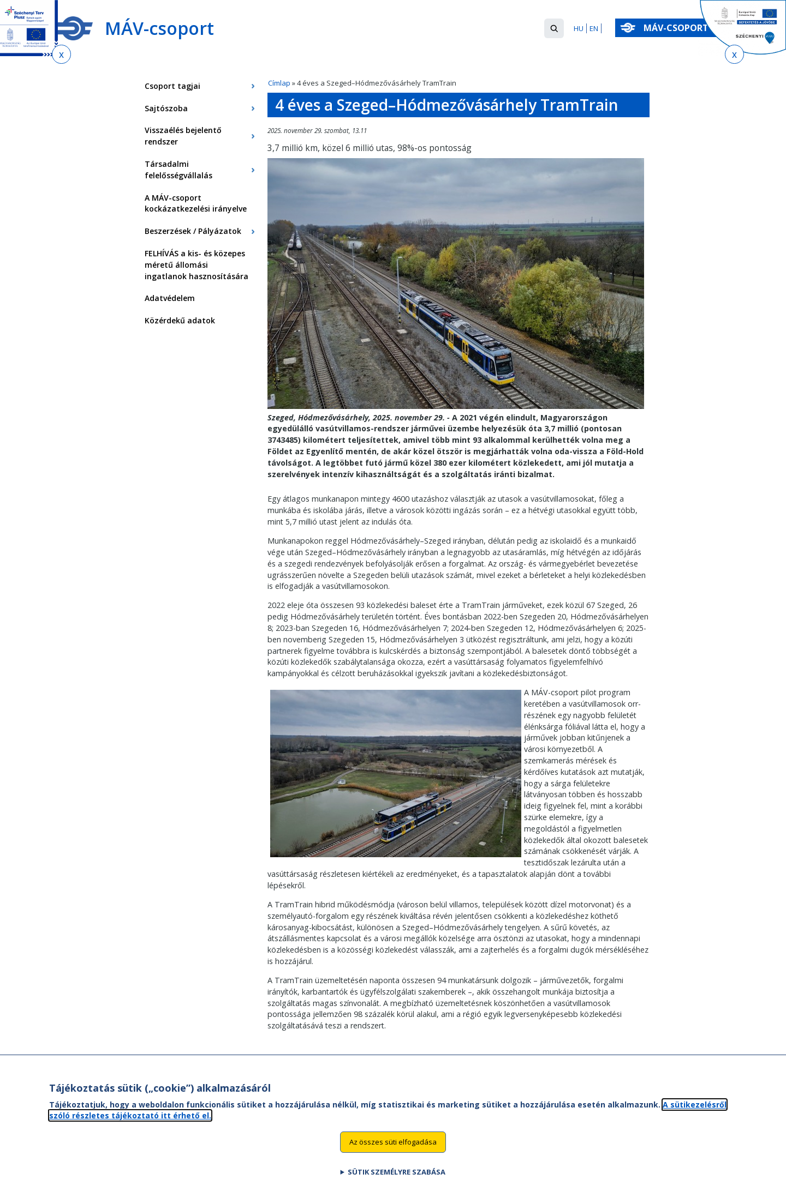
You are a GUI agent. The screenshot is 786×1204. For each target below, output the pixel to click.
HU (578, 28)
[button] (554, 28)
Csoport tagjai (172, 86)
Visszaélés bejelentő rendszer (183, 136)
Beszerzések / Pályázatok (193, 231)
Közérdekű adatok (180, 320)
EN (594, 28)
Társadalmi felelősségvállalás (178, 169)
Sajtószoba (166, 108)
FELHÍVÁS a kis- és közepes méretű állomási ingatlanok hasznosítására (196, 264)
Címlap (279, 83)
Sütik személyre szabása (396, 1180)
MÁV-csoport (678, 28)
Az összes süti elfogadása (393, 1150)
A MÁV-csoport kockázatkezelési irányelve (196, 203)
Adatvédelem (170, 298)
